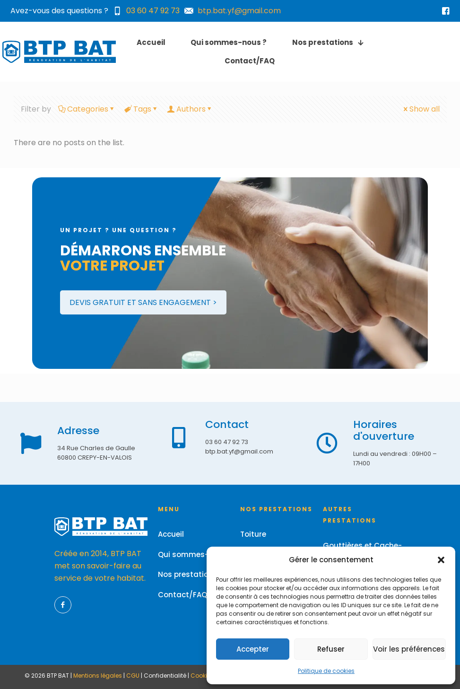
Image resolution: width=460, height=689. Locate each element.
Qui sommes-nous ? (195, 554)
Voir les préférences (409, 649)
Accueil (171, 534)
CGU (132, 676)
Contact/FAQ (182, 595)
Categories (87, 109)
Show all (421, 109)
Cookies (202, 676)
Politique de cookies (326, 671)
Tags (141, 109)
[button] (441, 560)
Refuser (331, 649)
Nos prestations (187, 574)
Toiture (253, 534)
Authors (190, 109)
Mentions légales (97, 676)
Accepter (252, 649)
